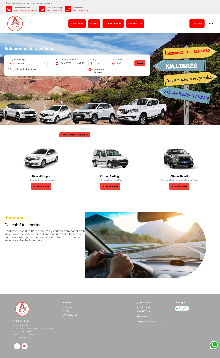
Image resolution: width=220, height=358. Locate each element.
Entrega (93, 59)
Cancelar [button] (197, 24)
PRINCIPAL (77, 24)
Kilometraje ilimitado (96, 71)
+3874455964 (143, 307)
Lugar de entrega (17, 59)
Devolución (117, 59)
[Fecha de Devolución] (79, 63)
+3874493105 (143, 311)
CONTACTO (135, 24)
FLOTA (94, 24)
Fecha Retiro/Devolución (67, 59)
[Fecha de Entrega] (65, 63)
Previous (4, 167)
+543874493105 (54, 10)
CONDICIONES (113, 24)
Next (215, 167)
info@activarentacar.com (26, 10)
